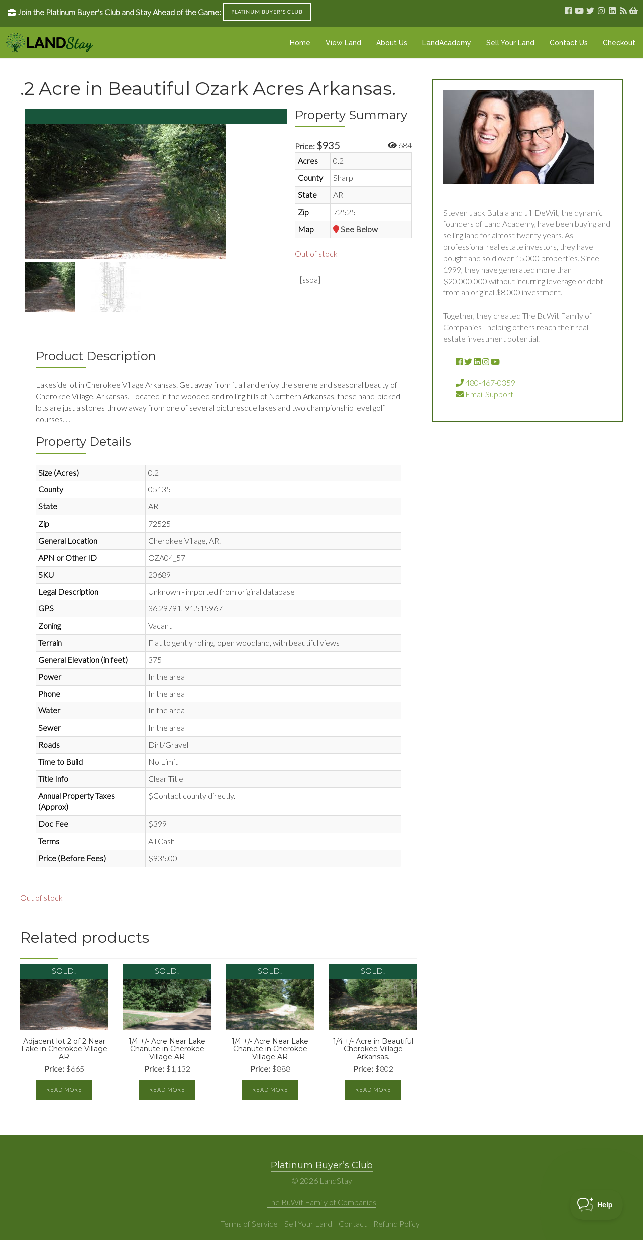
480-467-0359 (485, 382)
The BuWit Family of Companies (321, 1202)
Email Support (484, 394)
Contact (353, 1223)
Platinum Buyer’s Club (322, 1165)
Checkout (619, 43)
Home (300, 43)
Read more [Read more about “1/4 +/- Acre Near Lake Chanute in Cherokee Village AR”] (167, 1089)
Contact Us (569, 43)
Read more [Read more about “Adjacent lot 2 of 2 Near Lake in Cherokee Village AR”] (64, 1089)
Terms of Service (249, 1223)
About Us (391, 43)
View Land (343, 43)
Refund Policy (396, 1223)
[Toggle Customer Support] (596, 1205)
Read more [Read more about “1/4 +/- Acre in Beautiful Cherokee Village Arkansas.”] (373, 1089)
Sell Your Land (510, 43)
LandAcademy (446, 43)
